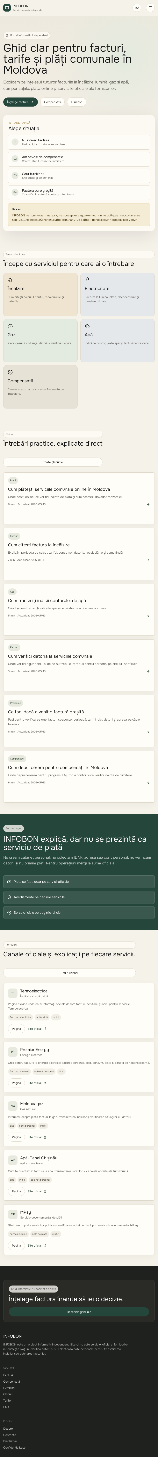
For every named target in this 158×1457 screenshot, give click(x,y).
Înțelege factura (20, 102)
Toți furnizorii (69, 973)
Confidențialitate (14, 1447)
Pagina (16, 1029)
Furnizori (76, 102)
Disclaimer (10, 1441)
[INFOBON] (65, 8)
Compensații (52, 102)
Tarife (7, 1400)
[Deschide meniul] (150, 8)
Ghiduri (8, 1394)
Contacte (9, 1435)
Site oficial (37, 1028)
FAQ (6, 1407)
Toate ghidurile (53, 462)
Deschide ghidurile (79, 1312)
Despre (8, 1428)
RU (137, 7)
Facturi (8, 1375)
